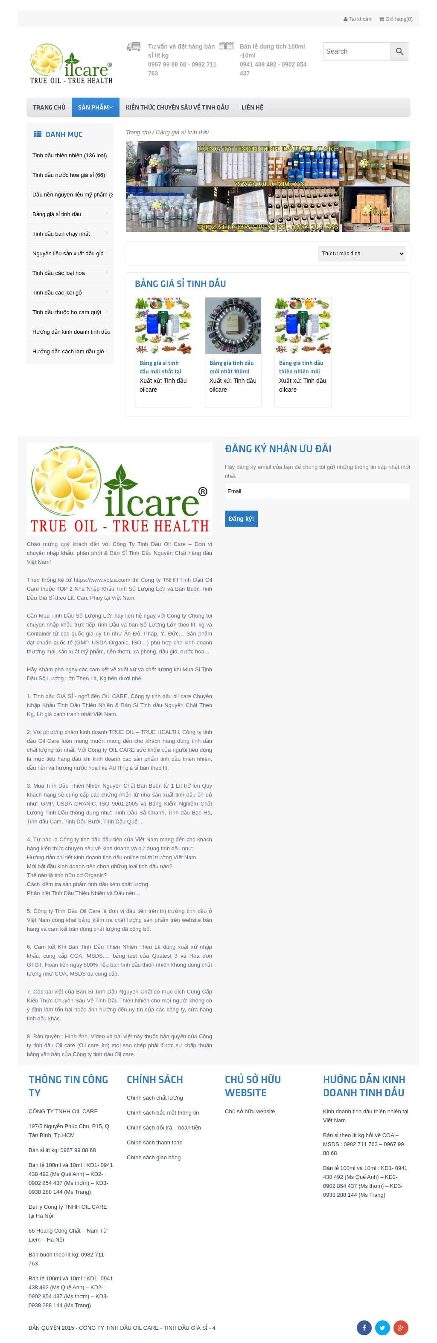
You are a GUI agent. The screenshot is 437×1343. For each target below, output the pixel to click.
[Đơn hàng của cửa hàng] (361, 253)
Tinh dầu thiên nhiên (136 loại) (70, 155)
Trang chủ (49, 108)
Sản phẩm (95, 107)
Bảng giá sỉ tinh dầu (70, 213)
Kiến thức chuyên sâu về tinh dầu (177, 108)
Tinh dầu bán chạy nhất (70, 233)
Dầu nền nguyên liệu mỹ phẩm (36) (72, 194)
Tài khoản (357, 19)
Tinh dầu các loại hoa (70, 272)
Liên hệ (252, 108)
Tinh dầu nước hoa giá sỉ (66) (70, 174)
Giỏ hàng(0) (396, 19)
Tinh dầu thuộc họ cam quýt (70, 311)
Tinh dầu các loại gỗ (70, 292)
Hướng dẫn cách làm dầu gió (70, 351)
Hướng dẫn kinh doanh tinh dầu (71, 331)
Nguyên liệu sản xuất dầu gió (70, 253)
